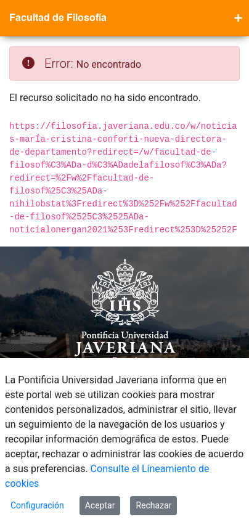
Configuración (37, 505)
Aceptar (100, 505)
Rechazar (153, 505)
